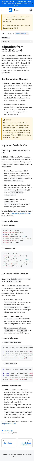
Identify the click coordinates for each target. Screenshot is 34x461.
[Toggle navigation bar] (2, 10)
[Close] (32, 3)
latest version (8, 28)
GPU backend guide (12, 137)
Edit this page (7, 431)
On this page (7, 42)
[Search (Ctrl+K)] (31, 10)
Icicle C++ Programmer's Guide (20, 213)
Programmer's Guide (8, 424)
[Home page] (3, 33)
